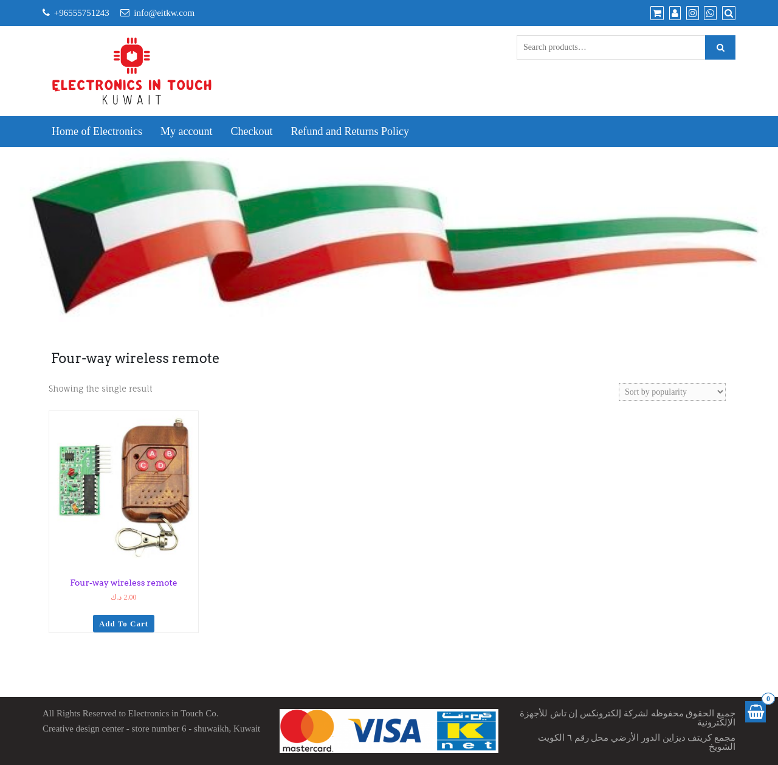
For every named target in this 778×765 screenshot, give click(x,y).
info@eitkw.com (164, 13)
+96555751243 (81, 13)
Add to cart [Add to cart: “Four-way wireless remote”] (123, 623)
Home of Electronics (97, 131)
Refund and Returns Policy (349, 131)
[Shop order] (672, 392)
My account (186, 131)
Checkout (251, 131)
